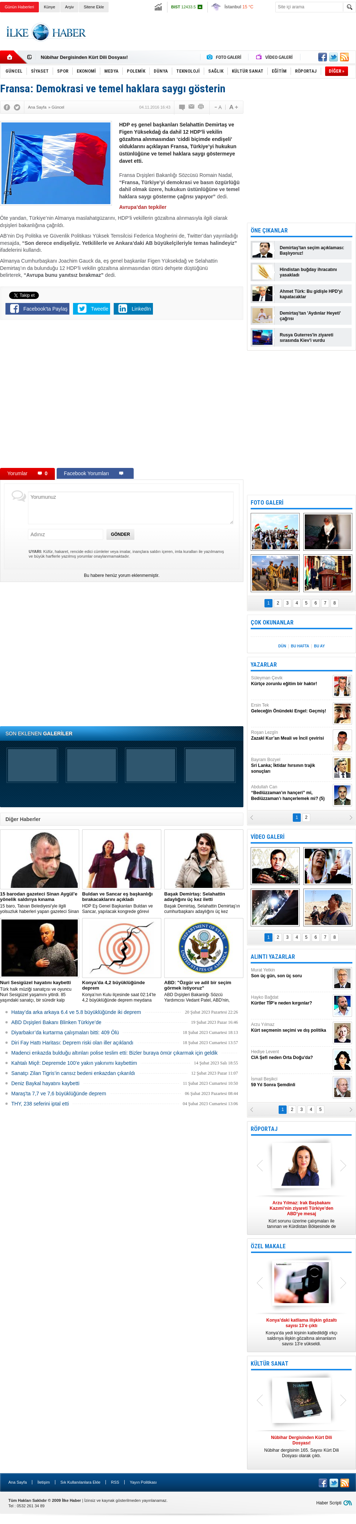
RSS (115, 1482)
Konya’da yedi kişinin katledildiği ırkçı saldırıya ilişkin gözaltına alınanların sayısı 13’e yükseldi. (301, 1332)
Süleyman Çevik (291, 681)
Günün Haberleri (19, 7)
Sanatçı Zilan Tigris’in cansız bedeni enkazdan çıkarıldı (73, 1073)
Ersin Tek (291, 708)
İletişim (43, 1482)
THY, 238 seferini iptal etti (40, 1104)
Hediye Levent (291, 1054)
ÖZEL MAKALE (268, 1246)
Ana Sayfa (17, 1482)
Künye (49, 7)
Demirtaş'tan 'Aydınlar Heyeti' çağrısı (310, 316)
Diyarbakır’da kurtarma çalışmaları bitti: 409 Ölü (65, 1032)
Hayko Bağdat (291, 1000)
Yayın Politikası (143, 1482)
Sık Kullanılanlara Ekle (80, 1482)
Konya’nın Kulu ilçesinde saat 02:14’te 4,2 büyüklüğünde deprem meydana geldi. (121, 991)
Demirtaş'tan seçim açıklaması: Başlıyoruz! (312, 250)
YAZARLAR (264, 664)
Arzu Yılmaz (291, 1027)
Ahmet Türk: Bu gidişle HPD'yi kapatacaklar (311, 294)
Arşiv (69, 7)
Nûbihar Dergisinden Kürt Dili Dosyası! (84, 57)
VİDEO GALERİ (267, 836)
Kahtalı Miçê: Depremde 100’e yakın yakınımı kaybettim (74, 1063)
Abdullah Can (291, 792)
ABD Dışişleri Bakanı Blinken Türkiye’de (56, 1022)
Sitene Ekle (94, 7)
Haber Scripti (328, 1502)
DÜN (282, 646)
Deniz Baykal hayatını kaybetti (45, 1083)
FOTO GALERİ (267, 502)
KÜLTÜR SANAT (269, 1363)
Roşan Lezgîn (291, 735)
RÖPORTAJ (264, 1128)
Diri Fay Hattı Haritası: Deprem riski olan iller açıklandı (72, 1043)
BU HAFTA (300, 646)
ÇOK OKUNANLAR (272, 622)
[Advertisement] (224, 38)
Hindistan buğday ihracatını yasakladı (308, 272)
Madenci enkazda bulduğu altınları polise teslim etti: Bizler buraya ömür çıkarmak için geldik (114, 1053)
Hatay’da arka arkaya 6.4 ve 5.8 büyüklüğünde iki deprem (76, 1012)
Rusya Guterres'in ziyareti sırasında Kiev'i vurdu (306, 337)
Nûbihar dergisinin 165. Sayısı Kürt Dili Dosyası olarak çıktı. (301, 1446)
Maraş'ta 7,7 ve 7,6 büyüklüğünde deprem (58, 1093)
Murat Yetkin (291, 973)
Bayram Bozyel (291, 765)
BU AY (319, 646)
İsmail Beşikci (291, 1082)
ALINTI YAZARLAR (273, 956)
